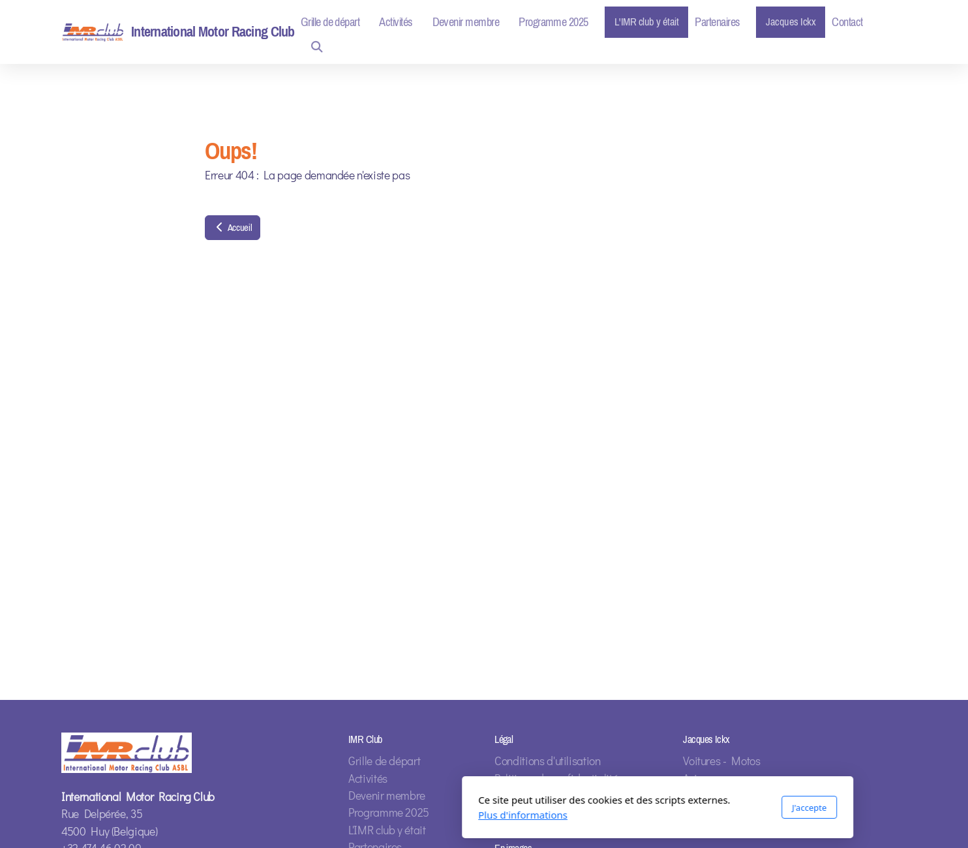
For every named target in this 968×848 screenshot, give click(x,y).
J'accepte (635, 807)
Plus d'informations (349, 814)
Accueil (232, 228)
